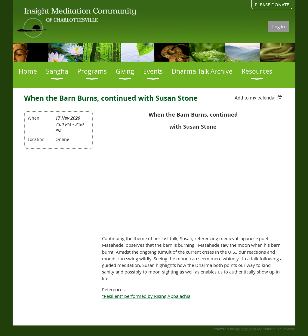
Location (36, 139)
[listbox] (259, 98)
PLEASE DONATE (272, 5)
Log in (278, 26)
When (33, 118)
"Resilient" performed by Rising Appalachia (146, 296)
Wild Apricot (245, 329)
